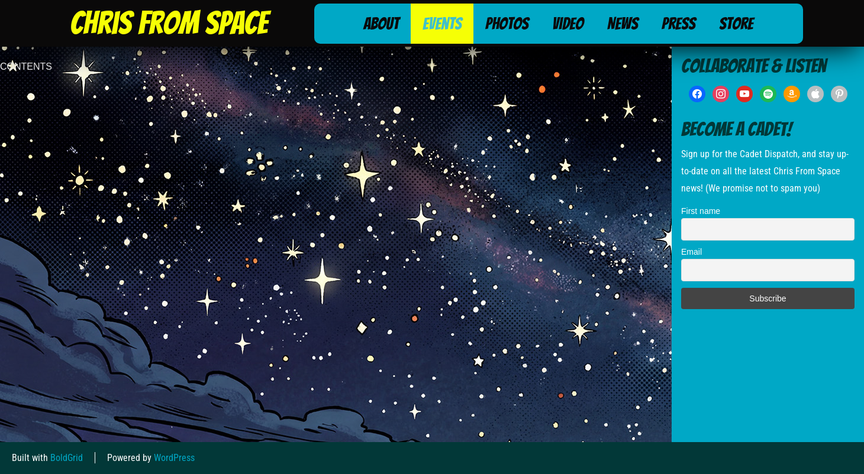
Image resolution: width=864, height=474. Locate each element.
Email (691, 252)
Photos (506, 24)
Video (567, 24)
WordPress (174, 457)
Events (442, 24)
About (381, 24)
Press (678, 24)
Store (736, 24)
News (622, 24)
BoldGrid (66, 457)
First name (700, 211)
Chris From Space (168, 23)
